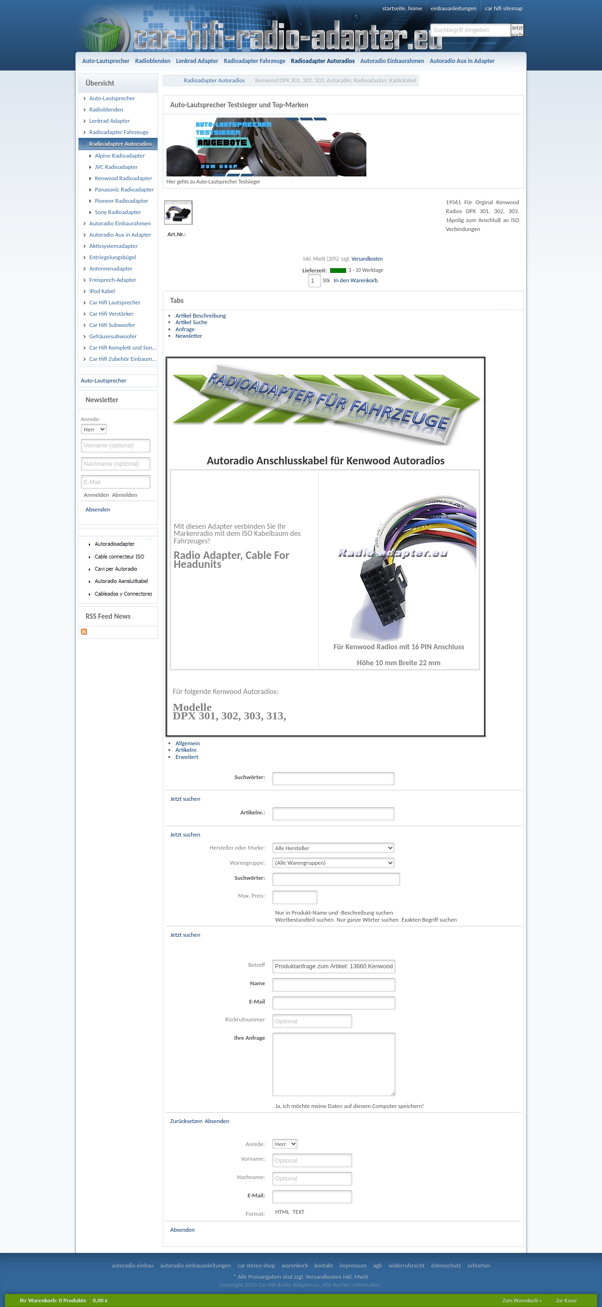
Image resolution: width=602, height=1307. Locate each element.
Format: (255, 1213)
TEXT (298, 1211)
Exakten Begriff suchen (429, 919)
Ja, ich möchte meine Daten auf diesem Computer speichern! (349, 1105)
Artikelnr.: (252, 812)
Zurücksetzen (186, 1120)
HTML (282, 1211)
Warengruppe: (247, 862)
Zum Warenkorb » (522, 1300)
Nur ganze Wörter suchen (368, 919)
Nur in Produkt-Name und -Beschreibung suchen (334, 912)
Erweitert (186, 756)
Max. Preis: (251, 895)
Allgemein (187, 743)
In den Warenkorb (356, 280)
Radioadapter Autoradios (214, 80)
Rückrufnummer (245, 1019)
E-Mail (257, 1001)
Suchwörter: (250, 777)
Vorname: (253, 1158)
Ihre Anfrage (249, 1037)
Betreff (256, 964)
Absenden (98, 509)
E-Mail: (256, 1195)
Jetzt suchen (517, 30)
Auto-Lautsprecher (104, 380)
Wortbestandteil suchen (304, 919)
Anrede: (90, 418)
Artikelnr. (186, 749)
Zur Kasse (566, 1300)
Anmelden (96, 494)
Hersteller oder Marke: (237, 847)
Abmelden (124, 494)
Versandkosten (366, 258)
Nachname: (251, 1176)
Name (257, 983)
